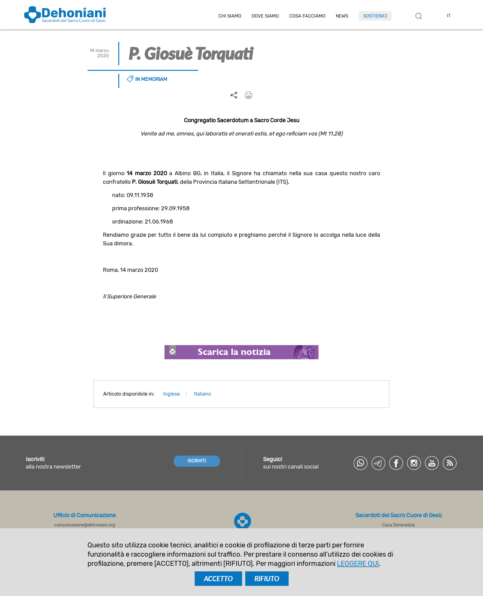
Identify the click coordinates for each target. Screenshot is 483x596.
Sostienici (375, 16)
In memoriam (151, 79)
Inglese (171, 394)
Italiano (202, 394)
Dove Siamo (265, 16)
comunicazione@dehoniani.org (84, 525)
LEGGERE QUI (358, 563)
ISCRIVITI (197, 461)
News (342, 16)
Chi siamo (229, 16)
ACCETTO (218, 578)
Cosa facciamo (307, 16)
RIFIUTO (266, 578)
